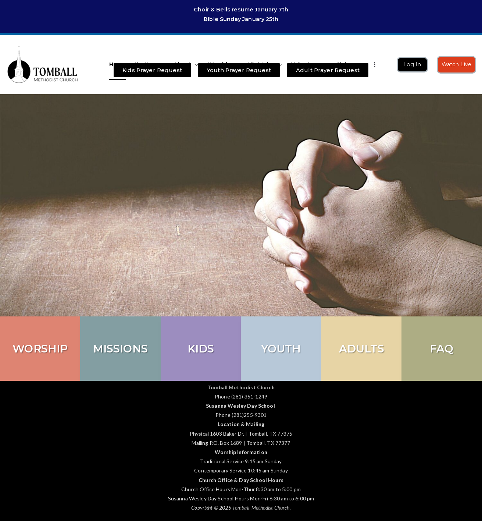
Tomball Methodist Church (261, 507)
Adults (361, 348)
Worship (40, 348)
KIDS (201, 348)
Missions (120, 348)
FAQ (441, 348)
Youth (281, 348)
